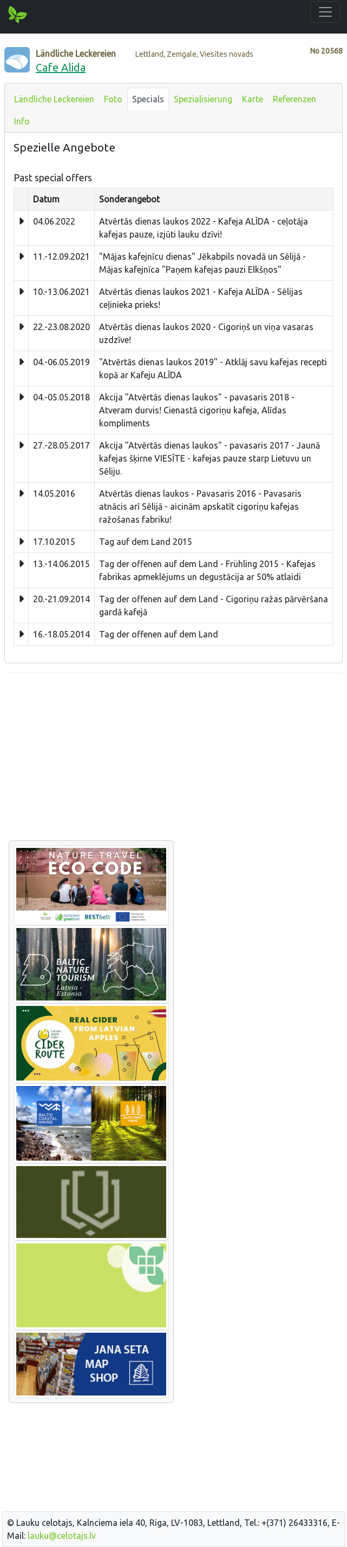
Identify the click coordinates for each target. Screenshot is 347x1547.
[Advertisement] (173, 757)
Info (22, 121)
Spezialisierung (203, 99)
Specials (148, 99)
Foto (113, 99)
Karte (252, 99)
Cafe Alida (61, 67)
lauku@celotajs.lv (62, 1536)
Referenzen (294, 99)
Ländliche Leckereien (54, 99)
